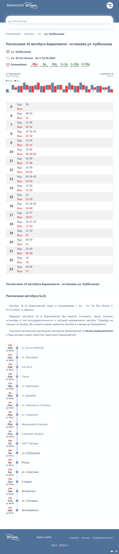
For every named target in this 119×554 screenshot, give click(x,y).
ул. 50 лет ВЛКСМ (24, 348)
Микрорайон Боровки (26, 424)
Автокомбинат (22, 510)
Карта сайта (44, 537)
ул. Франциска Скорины (28, 405)
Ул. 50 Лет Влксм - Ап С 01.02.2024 (33, 58)
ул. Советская (22, 472)
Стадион (19, 481)
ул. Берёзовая (22, 386)
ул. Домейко (21, 395)
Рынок (17, 462)
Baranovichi (15, 5)
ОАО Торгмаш (22, 443)
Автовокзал (20, 491)
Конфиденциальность (103, 538)
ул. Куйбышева (21, 51)
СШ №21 (19, 367)
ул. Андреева (22, 414)
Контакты (85, 538)
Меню (110, 5)
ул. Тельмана (22, 500)
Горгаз (17, 376)
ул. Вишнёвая (22, 357)
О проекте (74, 538)
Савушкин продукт (25, 433)
